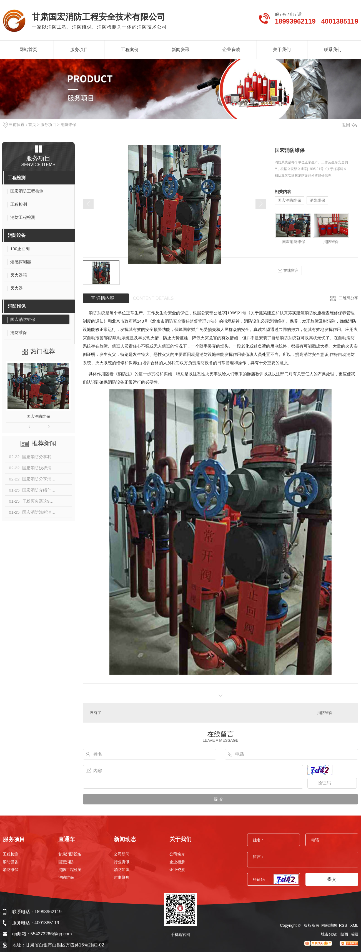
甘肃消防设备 (70, 854)
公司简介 (177, 854)
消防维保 (68, 124)
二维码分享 (348, 298)
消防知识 (121, 869)
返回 (349, 124)
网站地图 (329, 925)
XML (354, 925)
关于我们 (282, 49)
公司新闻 (121, 854)
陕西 (344, 934)
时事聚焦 (121, 877)
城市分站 (328, 934)
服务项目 (79, 49)
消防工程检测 (70, 869)
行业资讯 (121, 862)
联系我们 (333, 49)
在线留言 (288, 270)
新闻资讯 (180, 49)
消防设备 (17, 235)
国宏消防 (66, 862)
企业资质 (231, 49)
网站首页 (28, 49)
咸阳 (354, 934)
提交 (331, 879)
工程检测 (17, 177)
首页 (32, 124)
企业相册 (177, 862)
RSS (343, 925)
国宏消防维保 (38, 416)
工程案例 (130, 49)
